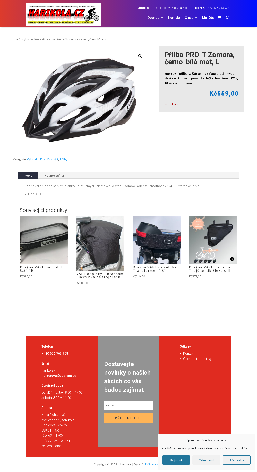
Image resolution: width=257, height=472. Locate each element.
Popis (28, 175)
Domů (16, 39)
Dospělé (56, 39)
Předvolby (236, 460)
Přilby (45, 39)
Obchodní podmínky (197, 359)
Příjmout (176, 460)
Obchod (153, 18)
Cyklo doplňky (30, 39)
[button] (140, 56)
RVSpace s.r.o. (154, 464)
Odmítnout (206, 460)
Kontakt (174, 18)
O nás (189, 18)
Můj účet (208, 18)
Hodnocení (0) (54, 175)
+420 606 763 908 (217, 7)
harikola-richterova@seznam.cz (168, 7)
